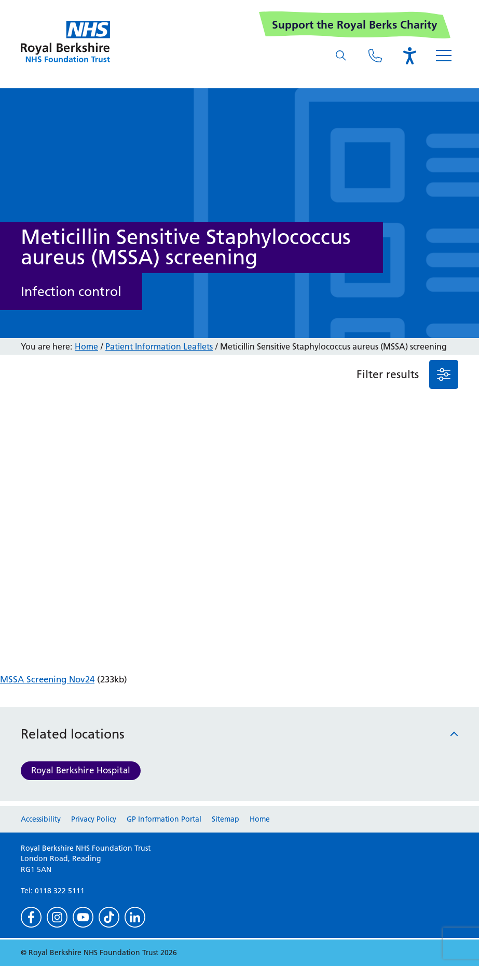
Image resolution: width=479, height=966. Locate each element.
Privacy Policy (93, 819)
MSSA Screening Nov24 (47, 679)
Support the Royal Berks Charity (354, 24)
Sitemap (225, 819)
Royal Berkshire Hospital (80, 770)
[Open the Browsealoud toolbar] (409, 55)
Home (86, 346)
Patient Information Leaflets (159, 346)
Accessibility (41, 819)
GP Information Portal (164, 819)
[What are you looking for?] (340, 55)
